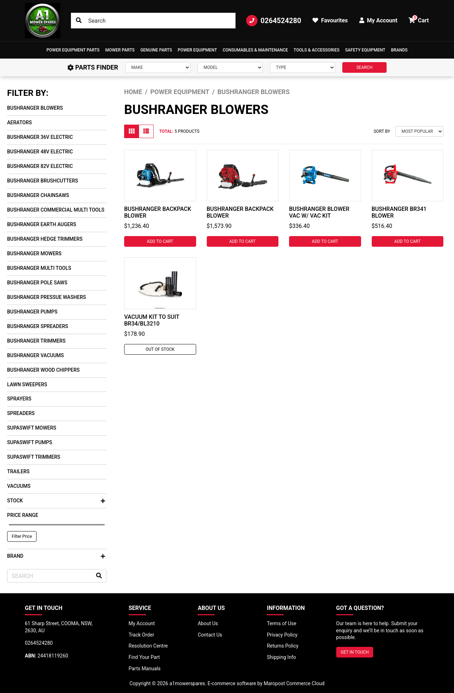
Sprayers (19, 399)
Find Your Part (144, 657)
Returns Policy (282, 646)
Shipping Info (281, 657)
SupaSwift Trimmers (33, 457)
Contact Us (210, 635)
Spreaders (21, 413)
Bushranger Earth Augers (41, 224)
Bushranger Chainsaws (38, 195)
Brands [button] (399, 50)
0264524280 (273, 20)
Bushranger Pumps (32, 312)
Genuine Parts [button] (156, 50)
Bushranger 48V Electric (40, 151)
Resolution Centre (148, 646)
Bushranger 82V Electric (40, 166)
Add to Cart (160, 241)
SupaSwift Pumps (29, 442)
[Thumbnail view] (131, 131)
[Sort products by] (419, 131)
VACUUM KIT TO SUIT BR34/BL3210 (151, 320)
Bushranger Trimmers (36, 341)
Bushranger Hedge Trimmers (45, 239)
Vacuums (19, 486)
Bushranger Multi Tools (39, 268)
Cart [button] (419, 19)
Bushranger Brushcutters (42, 181)
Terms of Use (281, 623)
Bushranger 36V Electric (40, 137)
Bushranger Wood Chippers (43, 370)
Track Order (141, 635)
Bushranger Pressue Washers (46, 297)
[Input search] (153, 20)
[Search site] (79, 20)
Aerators (19, 122)
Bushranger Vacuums (35, 355)
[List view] (146, 131)
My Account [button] (378, 20)
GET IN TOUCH (355, 652)
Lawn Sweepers (27, 384)
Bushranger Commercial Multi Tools (55, 210)
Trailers (18, 471)
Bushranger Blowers (35, 108)
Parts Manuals (145, 668)
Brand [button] (56, 556)
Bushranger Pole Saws (37, 282)
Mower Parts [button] (120, 50)
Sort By (381, 131)
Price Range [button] (22, 515)
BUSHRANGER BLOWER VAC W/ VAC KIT (319, 212)
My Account (142, 623)
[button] (73, 50)
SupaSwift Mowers (31, 428)
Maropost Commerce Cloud (294, 683)
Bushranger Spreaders (37, 326)
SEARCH (364, 67)
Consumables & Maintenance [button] (255, 50)
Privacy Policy (282, 635)
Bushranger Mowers (34, 253)
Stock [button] (56, 500)
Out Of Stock (160, 349)
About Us (208, 623)
